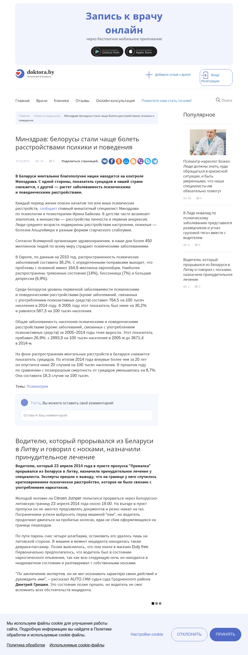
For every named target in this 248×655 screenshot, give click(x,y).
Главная (22, 100)
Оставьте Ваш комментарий (87, 415)
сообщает (48, 208)
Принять (225, 634)
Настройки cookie (147, 634)
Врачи (41, 100)
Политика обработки (26, 645)
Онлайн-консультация (115, 100)
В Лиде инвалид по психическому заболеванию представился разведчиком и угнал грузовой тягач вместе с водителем (207, 225)
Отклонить (189, 634)
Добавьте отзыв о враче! (168, 74)
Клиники (61, 100)
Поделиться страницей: (80, 161)
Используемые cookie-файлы (77, 645)
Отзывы (82, 100)
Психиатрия (37, 386)
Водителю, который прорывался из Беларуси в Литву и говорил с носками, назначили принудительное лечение (208, 269)
